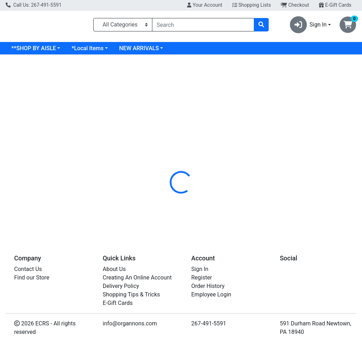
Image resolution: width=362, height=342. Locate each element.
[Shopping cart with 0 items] (347, 26)
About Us (114, 269)
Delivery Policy (121, 286)
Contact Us (28, 269)
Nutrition (199, 156)
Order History (207, 286)
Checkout (295, 5)
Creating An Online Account (137, 277)
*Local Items (144, 51)
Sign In (199, 269)
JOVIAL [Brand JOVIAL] (231, 199)
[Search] (203, 26)
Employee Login (211, 294)
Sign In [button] (308, 26)
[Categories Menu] (122, 26)
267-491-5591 (208, 323)
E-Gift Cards (335, 5)
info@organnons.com (130, 323)
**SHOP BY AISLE (91, 51)
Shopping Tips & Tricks (131, 294)
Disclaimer (233, 156)
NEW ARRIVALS (196, 51)
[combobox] (203, 26)
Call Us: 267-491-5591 (34, 5)
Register (201, 277)
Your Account (204, 5)
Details (170, 156)
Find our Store (31, 277)
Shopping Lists (251, 5)
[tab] (170, 156)
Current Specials (32, 51)
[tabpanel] (256, 197)
